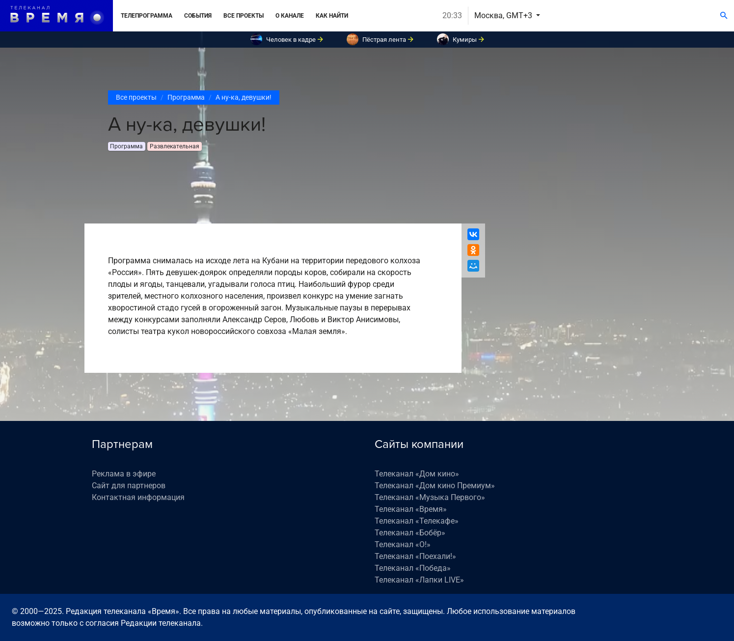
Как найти (332, 15)
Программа (186, 97)
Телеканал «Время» (411, 509)
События (198, 15)
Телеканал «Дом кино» (417, 473)
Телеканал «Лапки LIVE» (419, 580)
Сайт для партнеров (128, 485)
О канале (289, 15)
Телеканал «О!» (403, 544)
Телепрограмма (146, 15)
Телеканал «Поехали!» (415, 556)
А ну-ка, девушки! (244, 97)
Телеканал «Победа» (413, 568)
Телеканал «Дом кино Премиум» (435, 485)
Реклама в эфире (124, 473)
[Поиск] (724, 16)
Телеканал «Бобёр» (410, 532)
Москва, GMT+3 (504, 15)
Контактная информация (138, 497)
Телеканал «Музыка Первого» (430, 497)
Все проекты (243, 15)
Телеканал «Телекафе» (417, 521)
